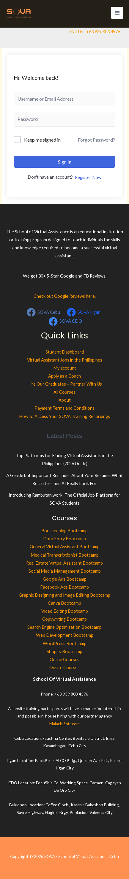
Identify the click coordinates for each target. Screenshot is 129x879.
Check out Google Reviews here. (65, 296)
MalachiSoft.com (64, 723)
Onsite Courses (64, 667)
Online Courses (64, 659)
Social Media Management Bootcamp (65, 571)
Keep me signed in (42, 139)
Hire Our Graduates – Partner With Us (64, 384)
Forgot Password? (96, 139)
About (65, 400)
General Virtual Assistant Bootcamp (65, 546)
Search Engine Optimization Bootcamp (64, 627)
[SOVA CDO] (65, 321)
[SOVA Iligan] (84, 312)
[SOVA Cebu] (43, 312)
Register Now (88, 177)
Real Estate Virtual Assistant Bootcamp (64, 563)
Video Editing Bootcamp (64, 611)
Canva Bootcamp (64, 603)
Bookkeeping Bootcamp (64, 530)
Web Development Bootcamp (64, 635)
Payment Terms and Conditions (64, 408)
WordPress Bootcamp (64, 643)
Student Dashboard (64, 351)
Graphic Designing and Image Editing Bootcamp (64, 595)
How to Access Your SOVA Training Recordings (64, 416)
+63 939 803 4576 (103, 31)
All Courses (64, 392)
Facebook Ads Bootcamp (64, 587)
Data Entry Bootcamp (64, 538)
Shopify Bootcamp (64, 651)
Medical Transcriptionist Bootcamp (65, 555)
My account (64, 367)
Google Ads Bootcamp (64, 579)
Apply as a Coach (64, 375)
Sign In (64, 161)
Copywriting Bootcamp (64, 619)
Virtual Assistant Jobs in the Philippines (64, 359)
